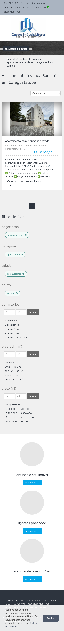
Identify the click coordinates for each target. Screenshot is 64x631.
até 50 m (10, 362)
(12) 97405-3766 (12, 12)
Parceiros (25, 3)
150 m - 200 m (14, 375)
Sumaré (12, 293)
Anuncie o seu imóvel (32, 475)
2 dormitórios (12, 324)
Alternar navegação (6, 23)
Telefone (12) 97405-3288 (16, 7)
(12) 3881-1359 (40, 7)
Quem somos (38, 3)
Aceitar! (51, 618)
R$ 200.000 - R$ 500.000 (18, 413)
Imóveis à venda (17, 235)
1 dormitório (11, 320)
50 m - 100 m (13, 366)
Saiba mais (31, 482)
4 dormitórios (12, 333)
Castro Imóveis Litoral (29, 600)
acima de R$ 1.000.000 (17, 421)
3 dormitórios (12, 328)
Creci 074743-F (10, 3)
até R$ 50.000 (12, 404)
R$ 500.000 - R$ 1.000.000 (19, 417)
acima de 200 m (14, 379)
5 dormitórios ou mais (16, 337)
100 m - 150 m (14, 371)
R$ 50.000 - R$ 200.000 (17, 408)
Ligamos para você (32, 523)
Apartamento (15, 254)
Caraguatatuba (16, 273)
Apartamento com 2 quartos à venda (32, 144)
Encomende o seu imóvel (32, 571)
